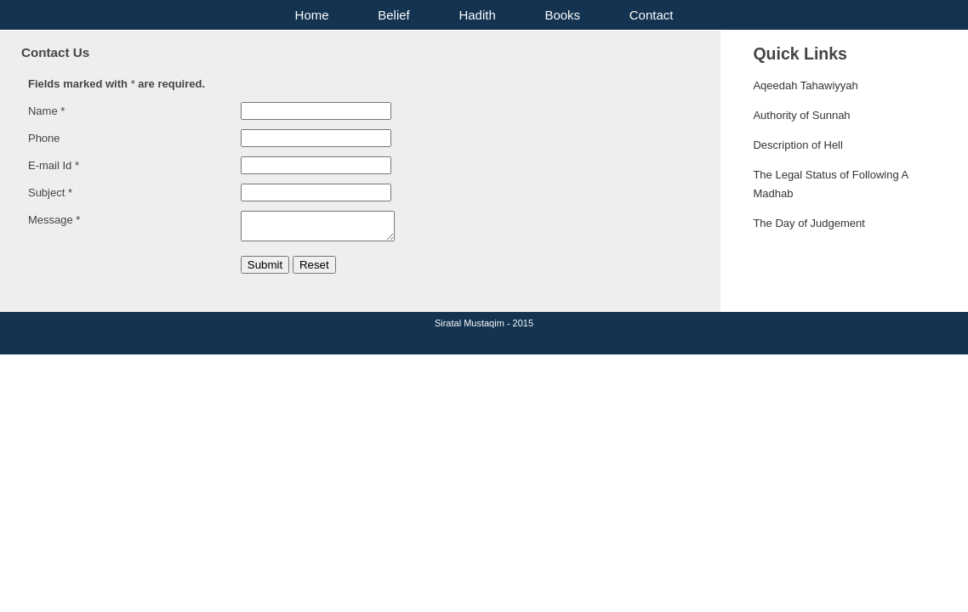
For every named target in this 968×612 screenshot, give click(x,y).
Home (312, 15)
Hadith (476, 15)
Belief (394, 15)
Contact (651, 15)
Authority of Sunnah (801, 115)
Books (562, 15)
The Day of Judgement (809, 223)
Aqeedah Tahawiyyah (805, 85)
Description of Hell (798, 145)
